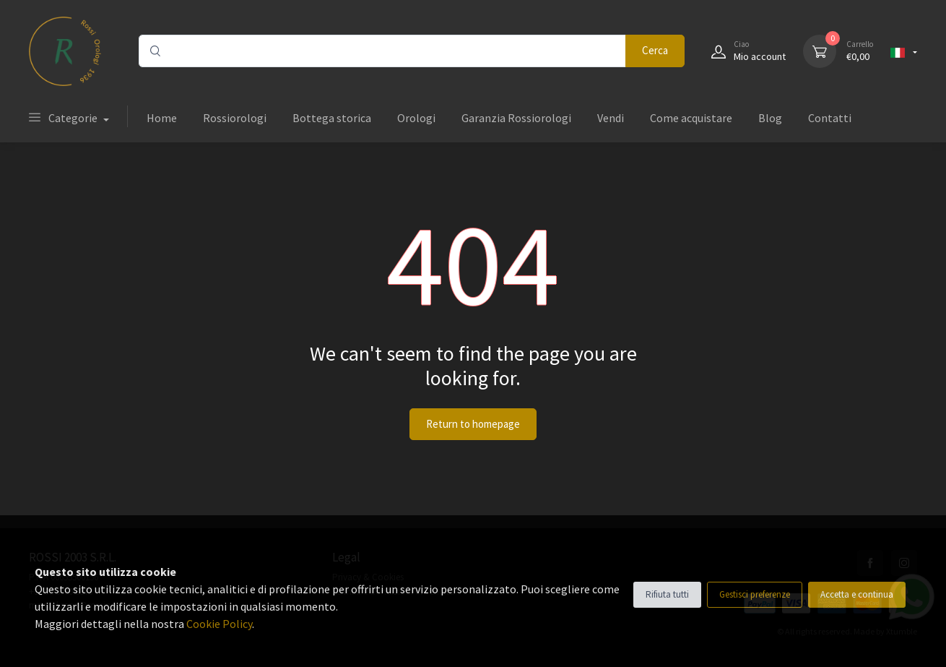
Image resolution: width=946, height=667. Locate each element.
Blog (770, 118)
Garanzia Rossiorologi (516, 118)
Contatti (829, 118)
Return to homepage (473, 424)
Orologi (416, 118)
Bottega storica (331, 118)
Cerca (655, 50)
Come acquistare (691, 118)
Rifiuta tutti (667, 594)
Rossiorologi (234, 118)
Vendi (610, 118)
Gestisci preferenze (754, 594)
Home (162, 118)
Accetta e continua (856, 594)
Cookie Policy (219, 623)
